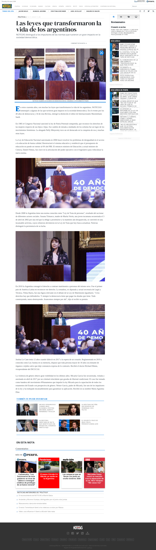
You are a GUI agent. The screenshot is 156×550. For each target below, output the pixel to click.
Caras (36, 539)
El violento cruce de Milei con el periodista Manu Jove (90, 422)
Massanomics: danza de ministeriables (33, 503)
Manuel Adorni (39, 11)
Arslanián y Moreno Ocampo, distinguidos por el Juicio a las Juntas (43, 499)
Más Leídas (115, 41)
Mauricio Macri (93, 11)
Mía (113, 539)
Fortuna (55, 539)
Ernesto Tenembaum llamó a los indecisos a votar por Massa (41, 507)
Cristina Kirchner (58, 11)
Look (102, 539)
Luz (108, 539)
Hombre (63, 539)
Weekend (72, 539)
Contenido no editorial (124, 6)
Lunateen (121, 539)
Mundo (45, 6)
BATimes (130, 539)
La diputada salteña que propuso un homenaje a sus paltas (89, 407)
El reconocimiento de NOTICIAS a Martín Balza (36, 495)
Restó (85, 6)
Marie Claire (45, 539)
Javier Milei (24, 11)
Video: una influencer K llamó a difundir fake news (37, 511)
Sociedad (27, 6)
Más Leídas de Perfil (119, 90)
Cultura (53, 6)
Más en (26, 454)
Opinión (69, 6)
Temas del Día (8, 11)
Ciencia (61, 6)
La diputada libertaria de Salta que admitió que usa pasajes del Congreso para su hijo (47, 423)
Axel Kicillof (76, 11)
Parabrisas (82, 539)
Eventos (77, 6)
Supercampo (93, 539)
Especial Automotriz (104, 6)
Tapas (92, 6)
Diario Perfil (27, 539)
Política (18, 6)
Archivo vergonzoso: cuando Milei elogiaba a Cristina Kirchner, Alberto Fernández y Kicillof (47, 408)
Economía (36, 6)
